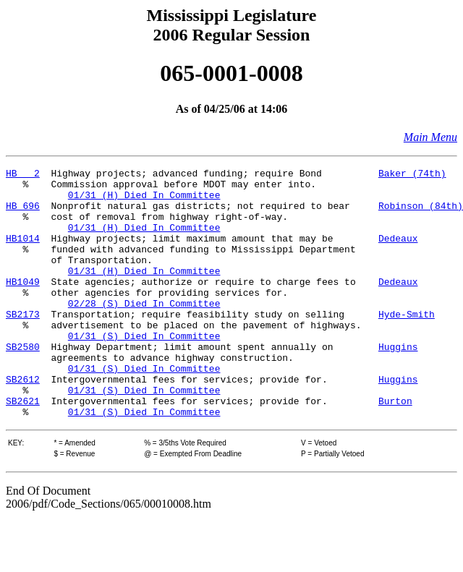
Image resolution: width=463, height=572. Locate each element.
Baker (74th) (412, 175)
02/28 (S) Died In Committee (144, 331)
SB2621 (23, 448)
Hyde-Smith (406, 344)
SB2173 (23, 344)
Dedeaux (398, 253)
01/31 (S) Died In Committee (144, 370)
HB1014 (23, 253)
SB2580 (23, 383)
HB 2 (23, 175)
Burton (395, 448)
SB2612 (23, 422)
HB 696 (23, 214)
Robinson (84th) (420, 214)
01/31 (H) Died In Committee (144, 201)
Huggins (398, 383)
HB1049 (23, 305)
